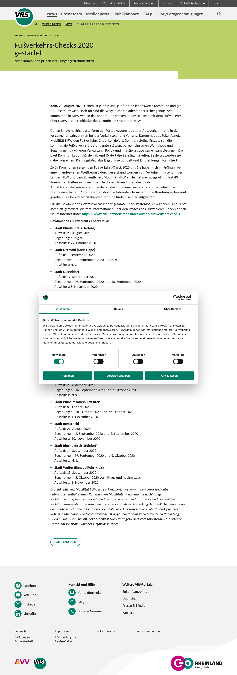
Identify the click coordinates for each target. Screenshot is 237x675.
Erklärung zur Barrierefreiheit (23, 639)
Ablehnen (68, 375)
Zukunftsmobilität (114, 3)
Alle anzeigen (66, 542)
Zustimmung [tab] (64, 308)
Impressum (62, 631)
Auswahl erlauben (118, 375)
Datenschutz (22, 631)
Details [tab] (118, 308)
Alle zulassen (169, 375)
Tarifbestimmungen (148, 631)
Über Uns (129, 598)
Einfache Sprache (192, 3)
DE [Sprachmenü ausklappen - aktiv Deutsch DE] (214, 3)
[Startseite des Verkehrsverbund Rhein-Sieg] (24, 17)
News (68, 24)
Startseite (35, 24)
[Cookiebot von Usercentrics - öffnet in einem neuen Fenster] (178, 297)
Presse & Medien (143, 3)
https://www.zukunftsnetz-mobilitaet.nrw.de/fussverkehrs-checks (131, 214)
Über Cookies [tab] (173, 308)
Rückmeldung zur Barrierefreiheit (65, 639)
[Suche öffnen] (219, 14)
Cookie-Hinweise (105, 631)
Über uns (89, 3)
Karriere (167, 3)
